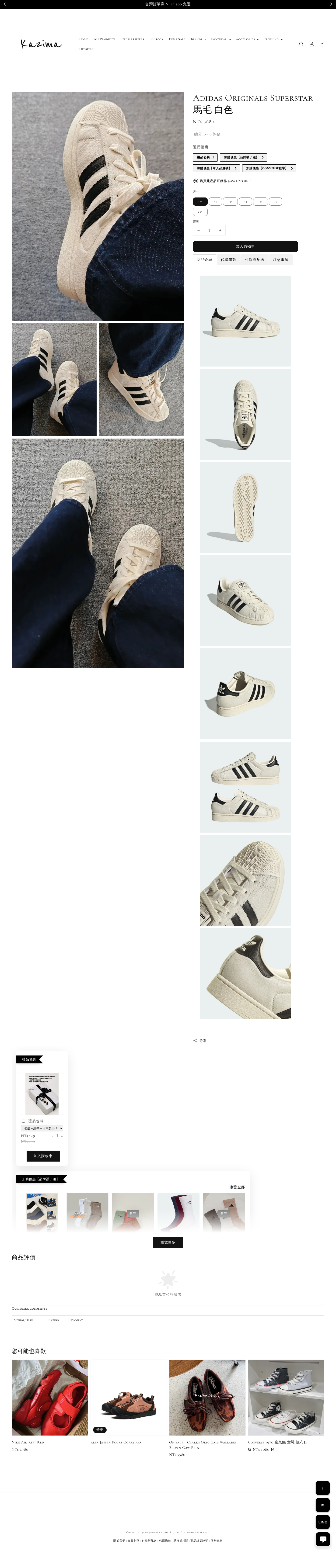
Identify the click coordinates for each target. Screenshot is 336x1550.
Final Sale (177, 39)
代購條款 (228, 259)
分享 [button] (199, 1041)
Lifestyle (86, 49)
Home (83, 39)
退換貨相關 (180, 1540)
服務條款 (217, 1540)
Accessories (245, 39)
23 (215, 201)
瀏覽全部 (237, 1187)
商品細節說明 (199, 1540)
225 (200, 201)
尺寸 (196, 192)
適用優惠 (200, 147)
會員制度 (134, 1540)
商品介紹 (204, 259)
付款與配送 (254, 259)
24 (245, 201)
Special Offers (132, 39)
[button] (301, 44)
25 (275, 201)
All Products (104, 39)
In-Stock (157, 39)
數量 (196, 221)
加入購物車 (245, 246)
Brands (196, 39)
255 (200, 212)
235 (230, 201)
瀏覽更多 (168, 1242)
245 (260, 201)
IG (323, 1505)
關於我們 (119, 1540)
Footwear (219, 39)
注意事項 (280, 259)
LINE (322, 1522)
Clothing (271, 39)
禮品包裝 (32, 1121)
